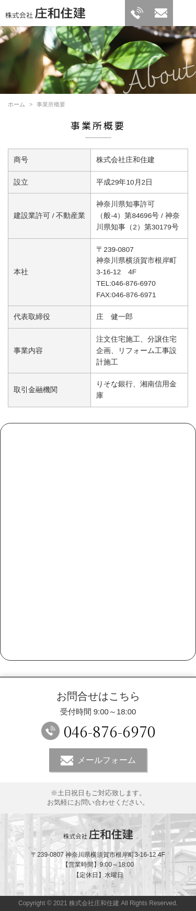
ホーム (16, 104)
